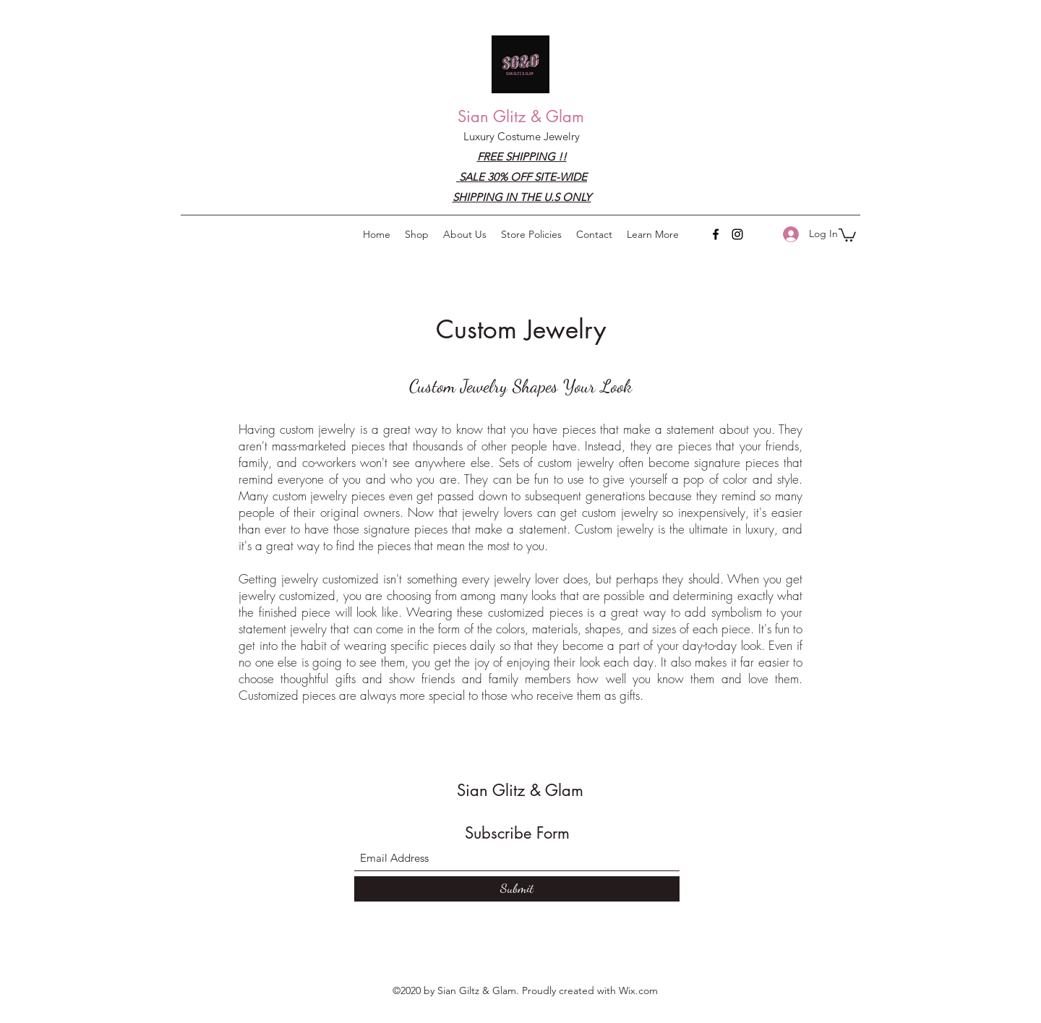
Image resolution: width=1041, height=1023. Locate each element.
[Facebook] (715, 234)
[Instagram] (737, 234)
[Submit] (517, 889)
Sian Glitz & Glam (521, 116)
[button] (653, 234)
